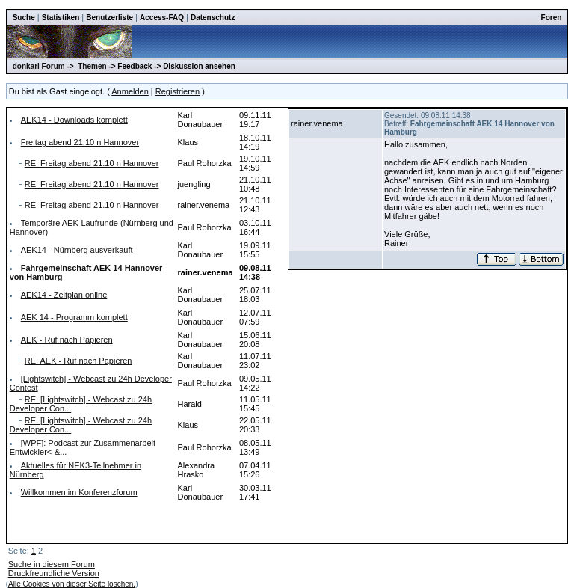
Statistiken (61, 17)
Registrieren (177, 91)
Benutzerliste (109, 17)
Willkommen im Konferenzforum (79, 492)
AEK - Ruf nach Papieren (67, 339)
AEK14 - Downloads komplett (74, 119)
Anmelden (130, 91)
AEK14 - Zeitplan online (64, 294)
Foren (551, 17)
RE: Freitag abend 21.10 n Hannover (92, 163)
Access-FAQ (162, 17)
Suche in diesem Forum (51, 564)
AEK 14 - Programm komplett (74, 317)
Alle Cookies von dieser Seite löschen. (71, 584)
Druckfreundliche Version (53, 573)
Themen (92, 66)
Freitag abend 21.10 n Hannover (80, 142)
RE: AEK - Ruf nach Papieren (78, 360)
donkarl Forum (39, 66)
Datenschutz (213, 17)
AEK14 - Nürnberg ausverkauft (77, 249)
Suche (24, 17)
